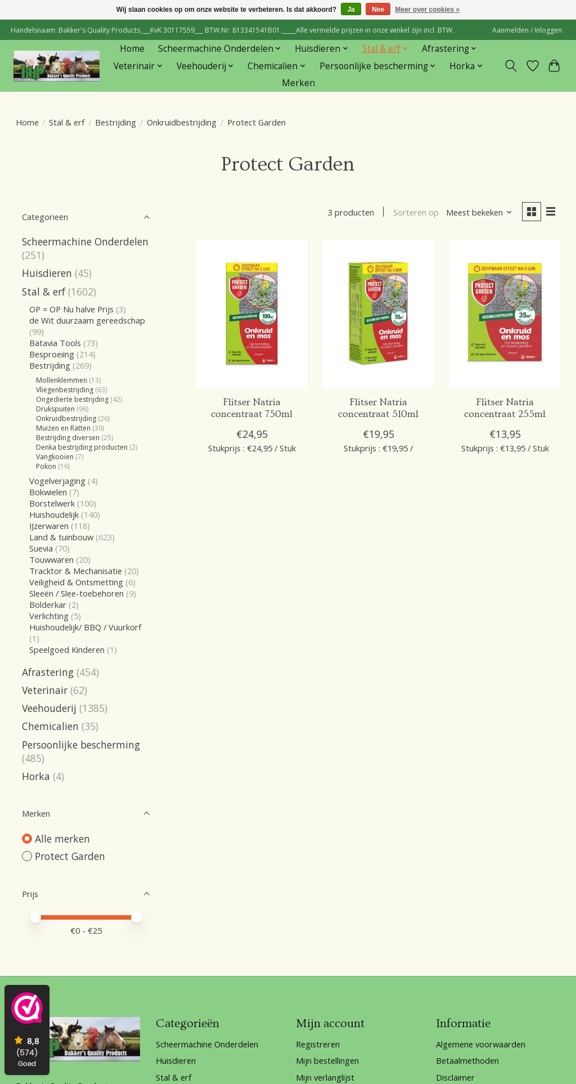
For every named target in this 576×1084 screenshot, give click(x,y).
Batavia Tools (55, 342)
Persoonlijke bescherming (81, 744)
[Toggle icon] (510, 66)
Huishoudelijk (54, 514)
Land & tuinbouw (61, 537)
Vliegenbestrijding (64, 390)
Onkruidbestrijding (182, 122)
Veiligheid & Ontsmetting (76, 582)
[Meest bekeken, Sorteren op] (479, 212)
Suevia (42, 548)
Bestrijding (115, 122)
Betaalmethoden (467, 1060)
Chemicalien (50, 726)
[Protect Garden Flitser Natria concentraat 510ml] (378, 314)
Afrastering (48, 672)
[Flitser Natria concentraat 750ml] (251, 314)
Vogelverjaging (57, 480)
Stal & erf (66, 122)
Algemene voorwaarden (480, 1044)
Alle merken (62, 838)
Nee (378, 10)
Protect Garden (70, 856)
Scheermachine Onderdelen (85, 241)
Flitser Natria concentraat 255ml (505, 408)
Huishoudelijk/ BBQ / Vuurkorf (85, 627)
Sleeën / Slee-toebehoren (76, 593)
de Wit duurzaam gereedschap (87, 320)
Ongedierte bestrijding (72, 399)
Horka (36, 776)
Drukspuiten (55, 409)
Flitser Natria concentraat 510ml (378, 408)
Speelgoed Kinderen (67, 649)
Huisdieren (47, 273)
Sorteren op (416, 212)
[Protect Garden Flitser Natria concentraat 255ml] (504, 314)
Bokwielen (48, 492)
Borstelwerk (52, 503)
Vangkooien (55, 457)
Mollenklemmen (61, 380)
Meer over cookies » (427, 10)
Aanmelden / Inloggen (527, 30)
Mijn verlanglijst (325, 1077)
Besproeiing (51, 354)
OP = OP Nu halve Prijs (71, 309)
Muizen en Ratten (63, 428)
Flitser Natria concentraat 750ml (251, 408)
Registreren (318, 1044)
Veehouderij (49, 708)
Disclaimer (455, 1077)
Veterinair (45, 690)
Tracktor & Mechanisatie (75, 570)
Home (132, 49)
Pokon (46, 466)
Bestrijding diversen (68, 437)
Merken (298, 83)
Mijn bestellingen (327, 1060)
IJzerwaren (49, 525)
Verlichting (49, 615)
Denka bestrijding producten (82, 447)
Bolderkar (47, 604)
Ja (350, 10)
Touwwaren (51, 559)
